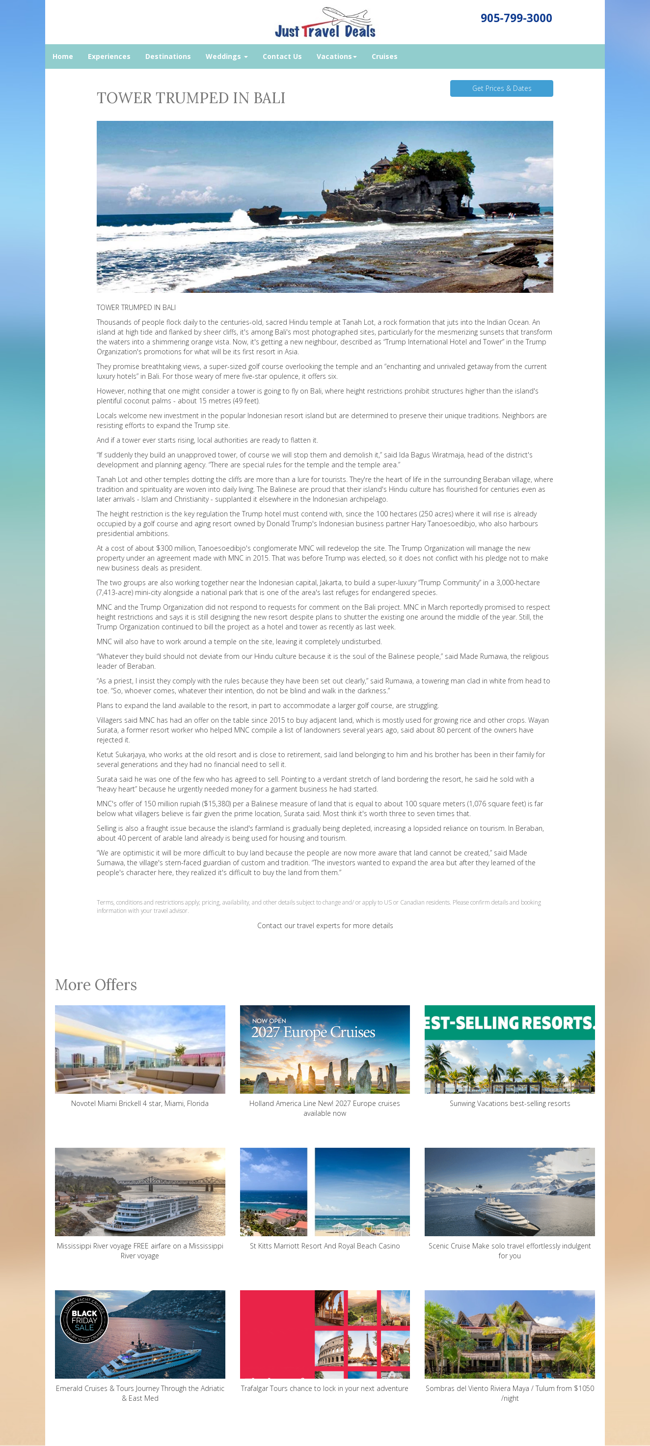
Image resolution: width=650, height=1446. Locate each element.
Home (63, 56)
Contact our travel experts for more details (325, 925)
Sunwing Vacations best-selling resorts (510, 1056)
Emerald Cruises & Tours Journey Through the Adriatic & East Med (140, 1346)
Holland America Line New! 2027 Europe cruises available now (325, 1061)
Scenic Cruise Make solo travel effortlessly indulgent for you (510, 1204)
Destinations (168, 56)
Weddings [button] (227, 56)
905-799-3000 (516, 18)
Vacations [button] (337, 56)
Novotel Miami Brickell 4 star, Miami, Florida (140, 1056)
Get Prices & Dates (502, 88)
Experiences (109, 56)
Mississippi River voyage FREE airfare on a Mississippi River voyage (140, 1204)
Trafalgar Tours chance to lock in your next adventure (325, 1341)
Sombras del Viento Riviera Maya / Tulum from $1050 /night (510, 1346)
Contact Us (282, 56)
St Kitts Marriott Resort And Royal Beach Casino (325, 1199)
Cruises (385, 56)
